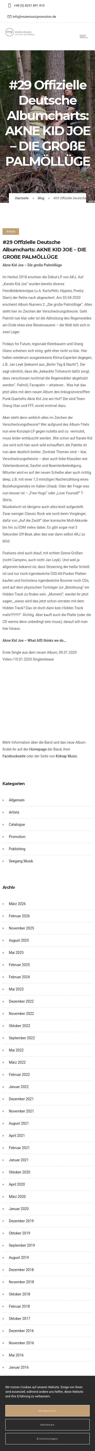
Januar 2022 (19, 1087)
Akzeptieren (47, 1411)
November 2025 (21, 928)
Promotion (17, 837)
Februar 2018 (19, 1306)
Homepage (37, 749)
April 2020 (17, 1184)
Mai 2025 (16, 953)
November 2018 (21, 1282)
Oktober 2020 (19, 1172)
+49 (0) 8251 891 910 (30, 5)
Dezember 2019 (21, 1221)
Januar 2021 (19, 1160)
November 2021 (21, 1111)
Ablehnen (47, 1425)
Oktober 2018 (19, 1294)
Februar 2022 (19, 1075)
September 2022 (22, 1038)
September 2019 (22, 1245)
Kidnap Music (66, 756)
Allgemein (17, 800)
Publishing (17, 849)
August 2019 (19, 1258)
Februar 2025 (19, 965)
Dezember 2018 (21, 1270)
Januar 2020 (19, 1209)
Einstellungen (47, 1439)
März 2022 (17, 1062)
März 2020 (17, 1197)
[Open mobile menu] (85, 36)
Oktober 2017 (19, 1319)
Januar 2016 (19, 1367)
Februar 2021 (19, 1148)
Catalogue (17, 824)
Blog (41, 198)
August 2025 (19, 940)
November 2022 (21, 1014)
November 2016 (21, 1343)
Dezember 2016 (21, 1331)
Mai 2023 (16, 989)
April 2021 (17, 1136)
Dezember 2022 (21, 1001)
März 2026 (17, 904)
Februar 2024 (19, 977)
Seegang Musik (21, 861)
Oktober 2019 (19, 1233)
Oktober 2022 (19, 1026)
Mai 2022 (16, 1050)
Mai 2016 (16, 1355)
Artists (14, 812)
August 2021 (19, 1123)
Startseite (22, 198)
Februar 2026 (19, 916)
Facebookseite (14, 756)
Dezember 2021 (21, 1099)
